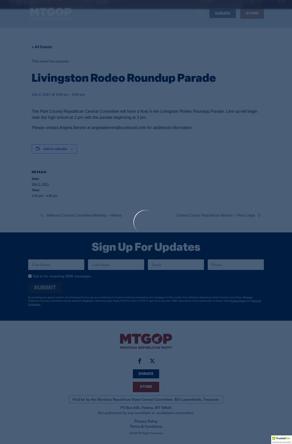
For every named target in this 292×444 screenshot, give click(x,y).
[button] (281, 439)
